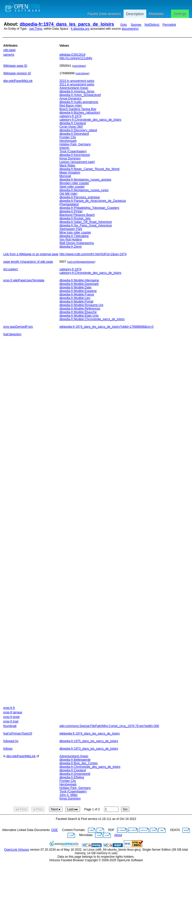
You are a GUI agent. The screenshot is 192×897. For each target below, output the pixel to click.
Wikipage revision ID (17, 73)
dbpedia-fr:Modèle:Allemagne (79, 280)
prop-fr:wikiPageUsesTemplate (23, 280)
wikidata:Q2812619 (72, 54)
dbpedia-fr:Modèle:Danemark (79, 284)
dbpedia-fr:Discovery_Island (78, 130)
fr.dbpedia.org (80, 28)
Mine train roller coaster (75, 232)
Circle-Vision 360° (71, 126)
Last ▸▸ (72, 809)
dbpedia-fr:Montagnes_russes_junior (84, 190)
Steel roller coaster (72, 186)
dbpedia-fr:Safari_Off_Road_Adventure (85, 222)
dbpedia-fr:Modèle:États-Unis (79, 315)
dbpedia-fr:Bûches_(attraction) (79, 112)
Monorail (65, 176)
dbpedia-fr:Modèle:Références (79, 308)
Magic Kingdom (69, 172)
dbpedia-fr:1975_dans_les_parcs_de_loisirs (88, 741)
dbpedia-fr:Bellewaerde (74, 759)
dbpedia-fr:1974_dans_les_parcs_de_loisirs (67, 24)
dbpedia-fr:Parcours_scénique (79, 197)
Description (135, 14)
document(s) (130, 28)
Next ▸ (56, 809)
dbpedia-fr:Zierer (70, 246)
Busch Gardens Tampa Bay (77, 109)
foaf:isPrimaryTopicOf (17, 733)
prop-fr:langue (12, 712)
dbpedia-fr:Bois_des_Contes (78, 763)
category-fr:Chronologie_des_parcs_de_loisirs (90, 119)
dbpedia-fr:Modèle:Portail (76, 301)
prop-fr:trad (10, 721)
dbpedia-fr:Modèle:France (76, 294)
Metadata (156, 14)
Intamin (64, 148)
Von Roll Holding (70, 239)
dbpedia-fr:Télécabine (74, 236)
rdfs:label (9, 50)
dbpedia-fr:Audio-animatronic (78, 102)
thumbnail (9, 726)
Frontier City (67, 137)
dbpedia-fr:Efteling (71, 777)
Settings (180, 14)
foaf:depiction (12, 334)
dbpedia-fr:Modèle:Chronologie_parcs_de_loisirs (92, 319)
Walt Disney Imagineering (76, 243)
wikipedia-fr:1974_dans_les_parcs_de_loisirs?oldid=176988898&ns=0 (106, 326)
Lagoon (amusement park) (77, 162)
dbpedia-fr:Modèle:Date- (75, 287)
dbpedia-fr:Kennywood (74, 155)
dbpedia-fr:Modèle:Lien (74, 298)
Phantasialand (69, 204)
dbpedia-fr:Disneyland (74, 134)
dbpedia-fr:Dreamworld (74, 774)
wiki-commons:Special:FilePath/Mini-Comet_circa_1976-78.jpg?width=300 (109, 726)
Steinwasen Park (70, 229)
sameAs (8, 54)
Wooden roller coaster (74, 183)
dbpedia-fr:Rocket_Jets (74, 218)
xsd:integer (79, 65)
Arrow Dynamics (70, 98)
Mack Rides (67, 165)
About (118, 835)
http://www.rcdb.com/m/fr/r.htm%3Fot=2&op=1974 (92, 254)
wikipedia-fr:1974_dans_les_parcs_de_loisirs (89, 733)
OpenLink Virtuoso (16, 849)
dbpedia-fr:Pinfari (70, 211)
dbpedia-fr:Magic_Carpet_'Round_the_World (89, 169)
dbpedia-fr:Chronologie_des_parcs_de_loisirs (89, 767)
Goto (123, 24)
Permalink (169, 24)
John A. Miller (68, 795)
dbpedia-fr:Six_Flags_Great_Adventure (85, 225)
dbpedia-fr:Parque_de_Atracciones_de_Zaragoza (92, 201)
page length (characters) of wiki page (28, 261)
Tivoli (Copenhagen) (73, 151)
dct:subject (10, 269)
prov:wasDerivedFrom (18, 326)
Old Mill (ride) (68, 193)
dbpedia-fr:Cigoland (72, 123)
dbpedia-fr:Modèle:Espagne (78, 291)
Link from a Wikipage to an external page (30, 254)
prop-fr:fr (9, 708)
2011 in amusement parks (76, 84)
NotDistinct (152, 24)
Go (125, 809)
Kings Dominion (70, 158)
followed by (10, 741)
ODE (54, 830)
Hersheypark (68, 141)
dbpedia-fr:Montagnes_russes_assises (85, 179)
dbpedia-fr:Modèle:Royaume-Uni (81, 305)
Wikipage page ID (15, 66)
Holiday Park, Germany (75, 144)
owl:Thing (35, 28)
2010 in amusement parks (76, 81)
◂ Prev (38, 809)
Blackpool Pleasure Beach (77, 215)
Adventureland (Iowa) (73, 88)
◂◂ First (21, 809)
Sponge (136, 24)
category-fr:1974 (70, 116)
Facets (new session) (104, 14)
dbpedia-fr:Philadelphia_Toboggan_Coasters (89, 208)
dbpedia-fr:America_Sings (76, 91)
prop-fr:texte (11, 717)
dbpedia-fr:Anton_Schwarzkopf (80, 95)
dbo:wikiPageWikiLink (18, 81)
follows (8, 748)
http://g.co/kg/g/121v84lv (75, 58)
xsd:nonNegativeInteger (81, 261)
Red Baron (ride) (70, 105)
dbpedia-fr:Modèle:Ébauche (78, 312)
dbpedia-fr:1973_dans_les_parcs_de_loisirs (88, 748)
